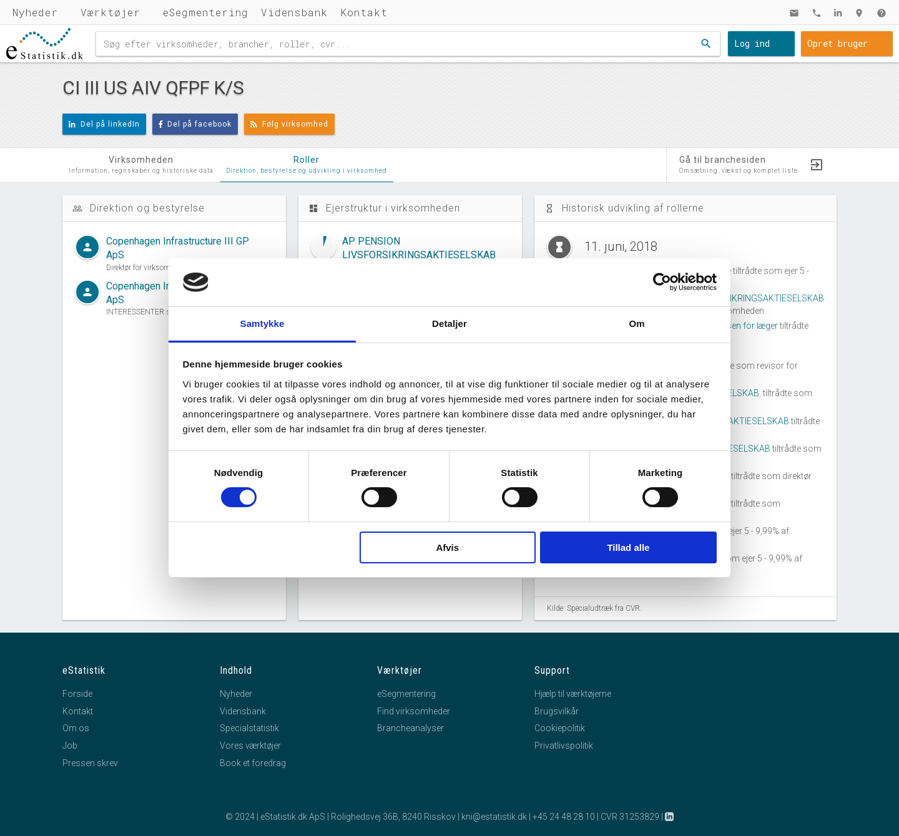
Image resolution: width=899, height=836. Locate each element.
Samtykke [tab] (262, 323)
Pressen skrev (90, 763)
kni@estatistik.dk (494, 817)
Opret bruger (837, 43)
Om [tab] (636, 323)
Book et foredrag (253, 763)
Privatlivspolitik (563, 746)
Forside (77, 694)
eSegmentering (205, 12)
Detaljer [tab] (449, 323)
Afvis (447, 547)
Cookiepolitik (559, 728)
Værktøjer (110, 12)
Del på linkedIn (104, 124)
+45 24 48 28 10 (564, 817)
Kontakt (364, 12)
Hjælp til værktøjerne (572, 694)
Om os (75, 728)
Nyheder (35, 12)
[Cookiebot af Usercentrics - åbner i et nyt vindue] (662, 282)
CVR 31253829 (630, 817)
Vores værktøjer (250, 746)
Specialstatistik (249, 728)
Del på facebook (195, 124)
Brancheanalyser (410, 728)
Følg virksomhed (289, 124)
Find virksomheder (413, 711)
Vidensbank (294, 12)
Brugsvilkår (556, 711)
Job (69, 746)
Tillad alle (628, 547)
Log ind (752, 43)
